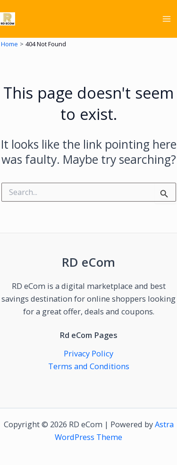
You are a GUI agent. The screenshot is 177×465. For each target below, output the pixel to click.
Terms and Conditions (88, 366)
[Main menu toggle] (166, 19)
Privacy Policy (88, 353)
